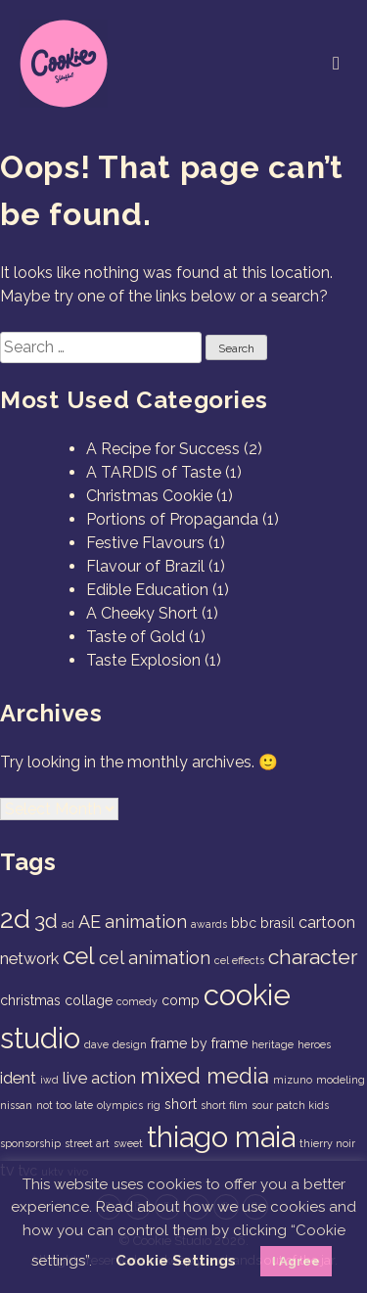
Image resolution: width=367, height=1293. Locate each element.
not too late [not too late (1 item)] (64, 1105)
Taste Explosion (143, 660)
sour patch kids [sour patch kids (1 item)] (290, 1105)
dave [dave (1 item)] (96, 1044)
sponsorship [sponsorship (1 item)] (30, 1143)
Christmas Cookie (149, 495)
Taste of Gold (135, 636)
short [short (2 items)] (180, 1104)
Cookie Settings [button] (175, 1261)
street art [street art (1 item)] (87, 1143)
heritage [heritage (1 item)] (273, 1044)
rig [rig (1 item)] (154, 1105)
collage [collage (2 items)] (89, 1000)
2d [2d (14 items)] (15, 918)
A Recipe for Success (163, 448)
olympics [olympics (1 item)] (120, 1105)
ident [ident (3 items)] (18, 1078)
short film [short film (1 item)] (224, 1105)
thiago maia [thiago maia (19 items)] (221, 1137)
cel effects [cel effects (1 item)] (239, 960)
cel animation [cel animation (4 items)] (154, 957)
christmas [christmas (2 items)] (30, 1000)
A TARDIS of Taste (153, 472)
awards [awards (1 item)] (209, 924)
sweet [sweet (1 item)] (128, 1143)
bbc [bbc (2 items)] (243, 923)
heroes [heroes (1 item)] (314, 1044)
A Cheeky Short (142, 613)
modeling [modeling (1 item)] (340, 1079)
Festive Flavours (145, 542)
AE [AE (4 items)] (89, 921)
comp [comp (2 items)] (180, 1000)
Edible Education (147, 589)
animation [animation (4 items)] (146, 921)
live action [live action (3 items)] (99, 1078)
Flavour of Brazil (145, 566)
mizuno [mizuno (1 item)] (292, 1079)
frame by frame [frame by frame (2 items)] (199, 1043)
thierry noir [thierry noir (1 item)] (327, 1143)
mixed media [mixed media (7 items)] (204, 1075)
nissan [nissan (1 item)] (16, 1105)
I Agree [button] (296, 1261)
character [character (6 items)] (312, 957)
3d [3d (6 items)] (46, 920)
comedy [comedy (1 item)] (137, 1001)
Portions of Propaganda (172, 519)
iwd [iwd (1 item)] (49, 1079)
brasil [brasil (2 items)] (277, 923)
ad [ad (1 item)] (68, 924)
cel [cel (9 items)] (79, 956)
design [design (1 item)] (130, 1044)
